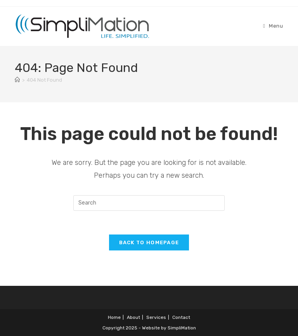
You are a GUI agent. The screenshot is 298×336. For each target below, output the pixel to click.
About (133, 317)
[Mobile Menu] (273, 26)
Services (156, 317)
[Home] (17, 80)
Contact (181, 317)
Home (114, 317)
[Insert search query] (149, 203)
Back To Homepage (149, 242)
